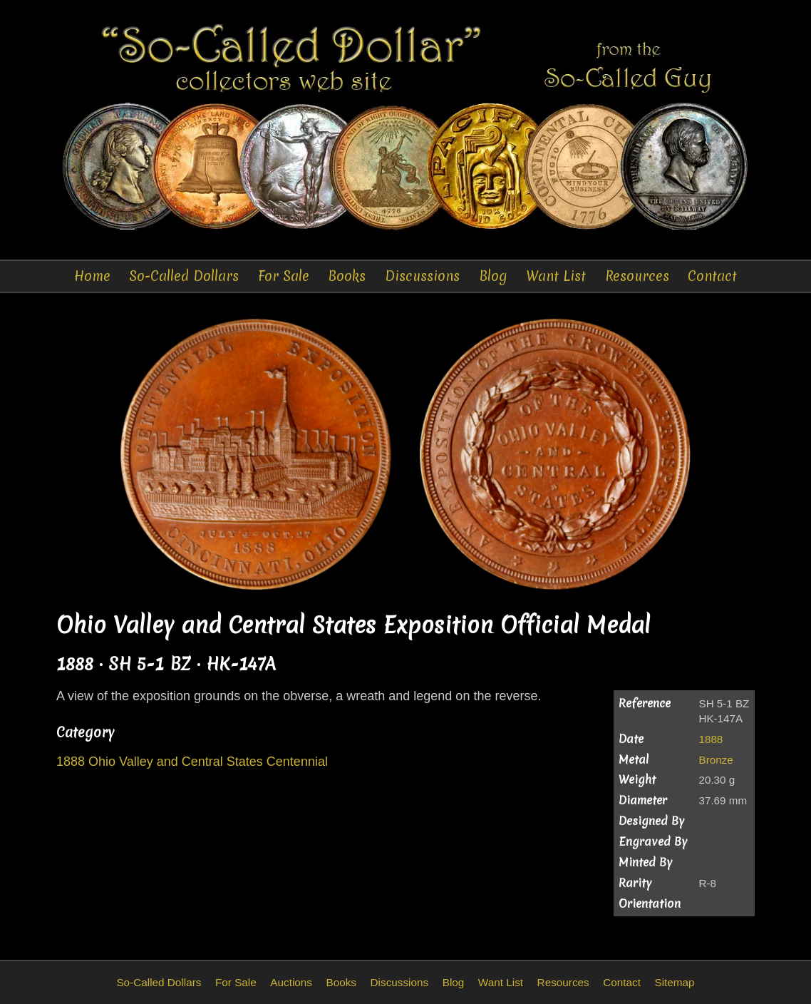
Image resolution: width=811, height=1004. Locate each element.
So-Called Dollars (184, 276)
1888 (711, 739)
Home (92, 276)
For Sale (283, 276)
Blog (493, 276)
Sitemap (674, 982)
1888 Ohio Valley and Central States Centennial (192, 761)
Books (347, 276)
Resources (637, 276)
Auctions (291, 982)
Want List (556, 276)
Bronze (716, 760)
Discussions (422, 276)
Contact (712, 276)
